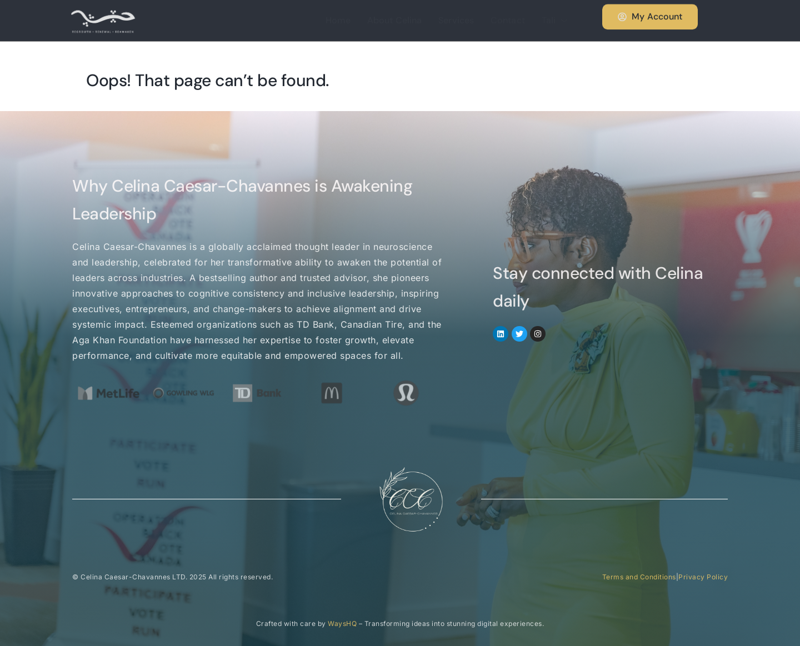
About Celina (394, 20)
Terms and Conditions (639, 577)
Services (456, 20)
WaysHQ (342, 623)
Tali (556, 20)
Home (338, 20)
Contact (508, 20)
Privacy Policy (703, 577)
